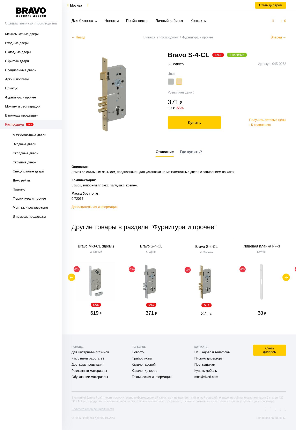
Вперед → (278, 37)
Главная (149, 37)
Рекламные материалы (89, 370)
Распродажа (19, 124)
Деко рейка (21, 180)
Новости (111, 21)
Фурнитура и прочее (20, 97)
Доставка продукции (87, 364)
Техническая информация (151, 377)
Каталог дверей (144, 364)
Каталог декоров (144, 370)
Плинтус (11, 88)
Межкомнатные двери (22, 34)
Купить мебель (205, 370)
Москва (76, 5)
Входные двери (17, 43)
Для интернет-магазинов (90, 352)
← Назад (78, 37)
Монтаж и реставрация (22, 106)
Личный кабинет (169, 21)
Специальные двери (20, 70)
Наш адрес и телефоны (212, 352)
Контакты (199, 21)
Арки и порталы (17, 79)
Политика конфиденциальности (93, 409)
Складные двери (18, 52)
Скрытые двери (17, 61)
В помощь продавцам (21, 115)
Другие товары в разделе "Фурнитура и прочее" (144, 227)
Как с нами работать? (88, 358)
